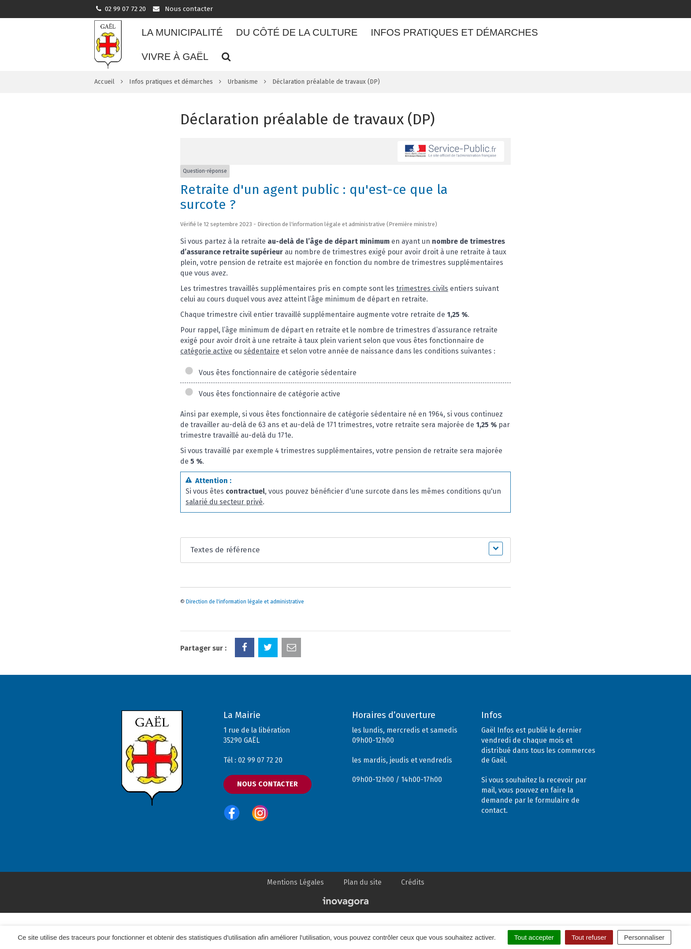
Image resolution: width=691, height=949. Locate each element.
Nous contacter (182, 9)
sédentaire (261, 351)
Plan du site (362, 882)
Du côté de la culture (297, 32)
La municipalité (182, 32)
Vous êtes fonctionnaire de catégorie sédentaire (271, 372)
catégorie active (206, 351)
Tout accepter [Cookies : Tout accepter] (534, 937)
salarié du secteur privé (224, 502)
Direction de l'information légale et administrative (245, 602)
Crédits (412, 882)
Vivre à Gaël (174, 56)
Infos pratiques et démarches (454, 32)
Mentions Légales (295, 882)
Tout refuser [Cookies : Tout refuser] (589, 937)
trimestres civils (422, 288)
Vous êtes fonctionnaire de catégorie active (262, 394)
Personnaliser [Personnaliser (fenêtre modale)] (644, 937)
